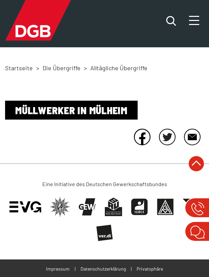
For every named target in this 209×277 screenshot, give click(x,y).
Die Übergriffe (61, 68)
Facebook (142, 136)
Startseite (19, 68)
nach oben (196, 163)
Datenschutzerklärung (103, 269)
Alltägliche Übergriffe (118, 68)
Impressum (58, 269)
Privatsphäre (150, 269)
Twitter (167, 136)
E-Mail (192, 136)
